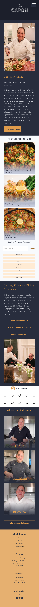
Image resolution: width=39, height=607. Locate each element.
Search (32, 248)
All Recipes (19, 577)
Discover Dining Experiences (19, 327)
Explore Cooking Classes (19, 320)
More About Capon (12, 129)
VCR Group (19, 546)
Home (19, 537)
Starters (19, 264)
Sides (19, 270)
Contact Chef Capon (19, 523)
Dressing (19, 254)
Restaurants (19, 543)
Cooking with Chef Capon (19, 561)
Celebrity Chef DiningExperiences (19, 564)
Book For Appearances (19, 334)
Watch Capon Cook (19, 583)
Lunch (19, 261)
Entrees (7, 168)
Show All (19, 277)
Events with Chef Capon (19, 558)
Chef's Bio (19, 540)
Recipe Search (19, 580)
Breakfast (19, 267)
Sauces (19, 274)
